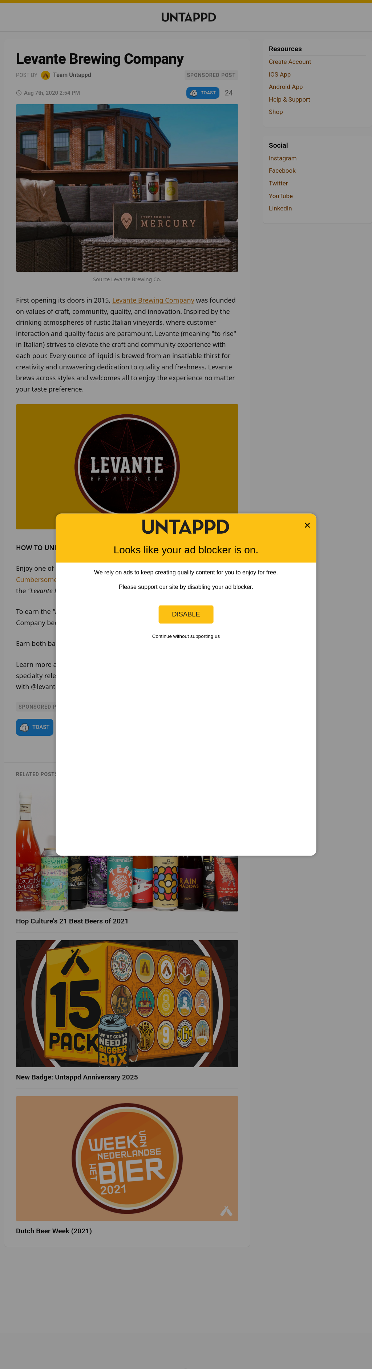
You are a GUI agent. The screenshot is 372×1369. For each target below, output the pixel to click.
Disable (186, 614)
